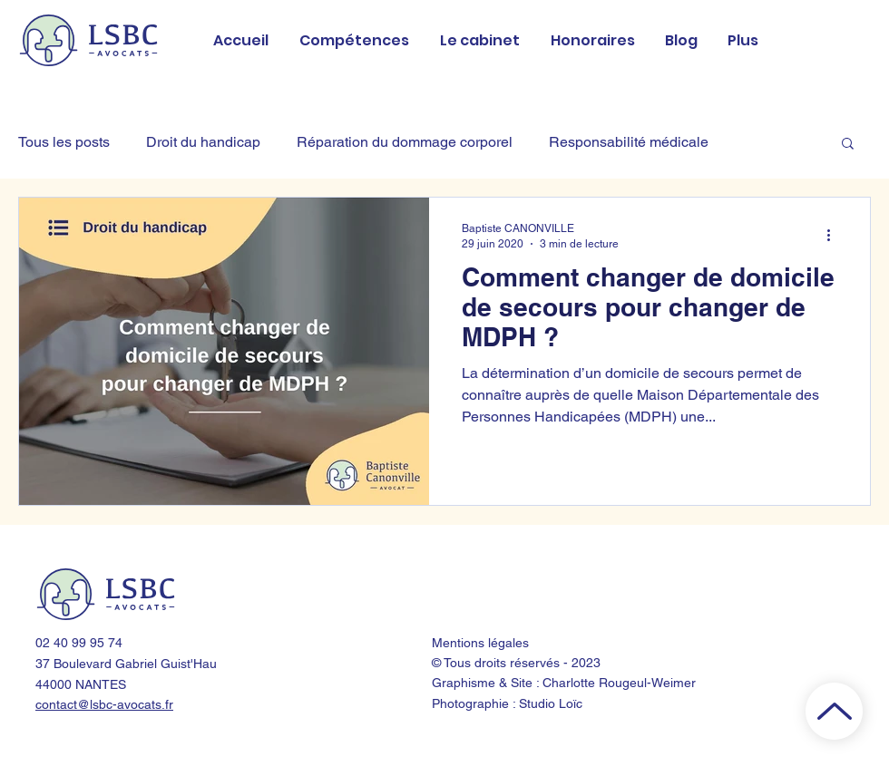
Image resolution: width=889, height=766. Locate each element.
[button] (847, 144)
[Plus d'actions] (834, 235)
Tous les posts (64, 141)
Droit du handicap (203, 141)
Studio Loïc (550, 703)
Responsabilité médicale (628, 141)
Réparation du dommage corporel (405, 141)
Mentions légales (480, 642)
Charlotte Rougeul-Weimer (619, 682)
